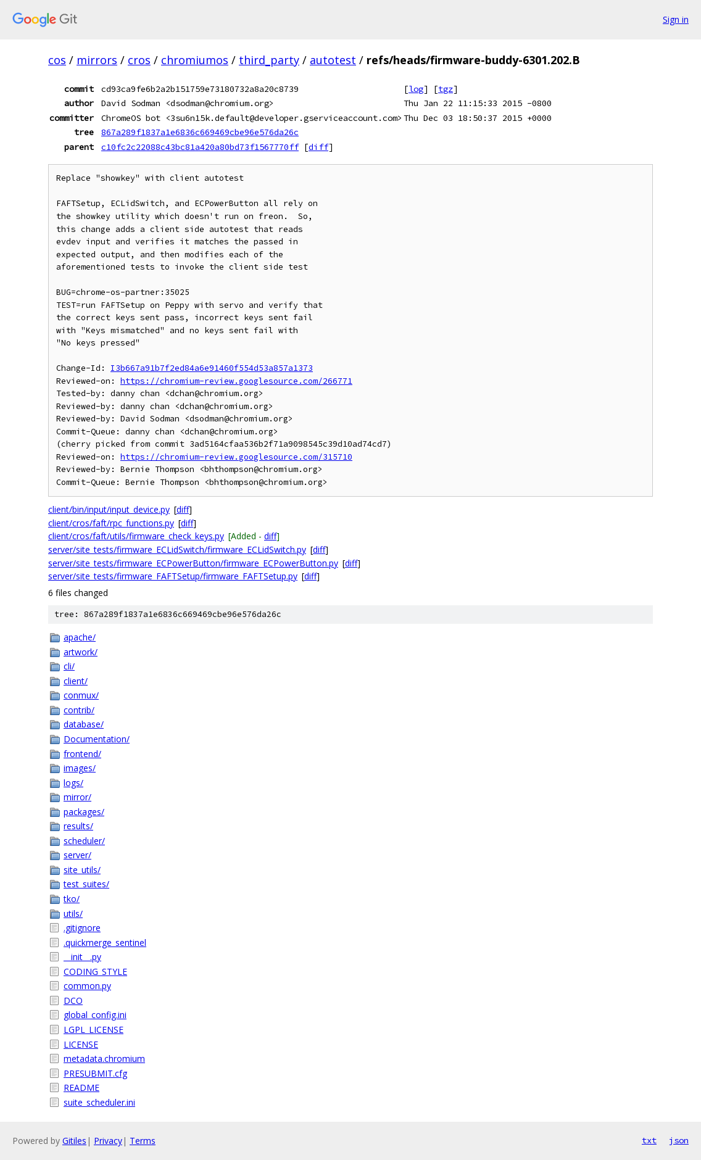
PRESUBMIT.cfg (95, 1073)
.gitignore (82, 928)
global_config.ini (95, 1015)
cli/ (69, 666)
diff (318, 146)
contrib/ (79, 710)
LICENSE (81, 1044)
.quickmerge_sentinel (105, 942)
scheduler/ (84, 841)
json (679, 1140)
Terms (143, 1140)
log (416, 88)
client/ (76, 681)
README (81, 1087)
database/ (84, 724)
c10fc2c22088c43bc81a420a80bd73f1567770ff (200, 146)
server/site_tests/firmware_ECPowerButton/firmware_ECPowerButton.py (193, 563)
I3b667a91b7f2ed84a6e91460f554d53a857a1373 (211, 368)
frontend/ (82, 754)
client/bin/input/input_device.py (109, 509)
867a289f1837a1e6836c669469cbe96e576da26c (200, 132)
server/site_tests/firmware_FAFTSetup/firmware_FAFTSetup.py (172, 576)
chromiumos (194, 59)
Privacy (108, 1140)
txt (649, 1140)
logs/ (73, 783)
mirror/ (77, 797)
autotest (333, 59)
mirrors (97, 59)
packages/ (84, 812)
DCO (73, 1000)
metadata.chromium (104, 1058)
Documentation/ (97, 739)
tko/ (72, 899)
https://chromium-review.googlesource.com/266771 (236, 381)
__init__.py (82, 957)
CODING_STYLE (95, 971)
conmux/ (81, 695)
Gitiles (74, 1140)
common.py (87, 986)
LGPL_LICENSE (93, 1029)
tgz (445, 88)
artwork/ (80, 652)
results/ (78, 826)
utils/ (73, 913)
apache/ (80, 637)
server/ (77, 855)
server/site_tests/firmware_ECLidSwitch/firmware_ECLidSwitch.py (177, 549)
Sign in (676, 19)
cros (139, 59)
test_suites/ (86, 884)
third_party (269, 59)
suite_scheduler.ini (99, 1102)
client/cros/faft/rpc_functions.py (111, 523)
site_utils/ (82, 870)
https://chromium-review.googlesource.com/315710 (236, 457)
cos (57, 59)
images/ (80, 768)
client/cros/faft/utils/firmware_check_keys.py (136, 536)
